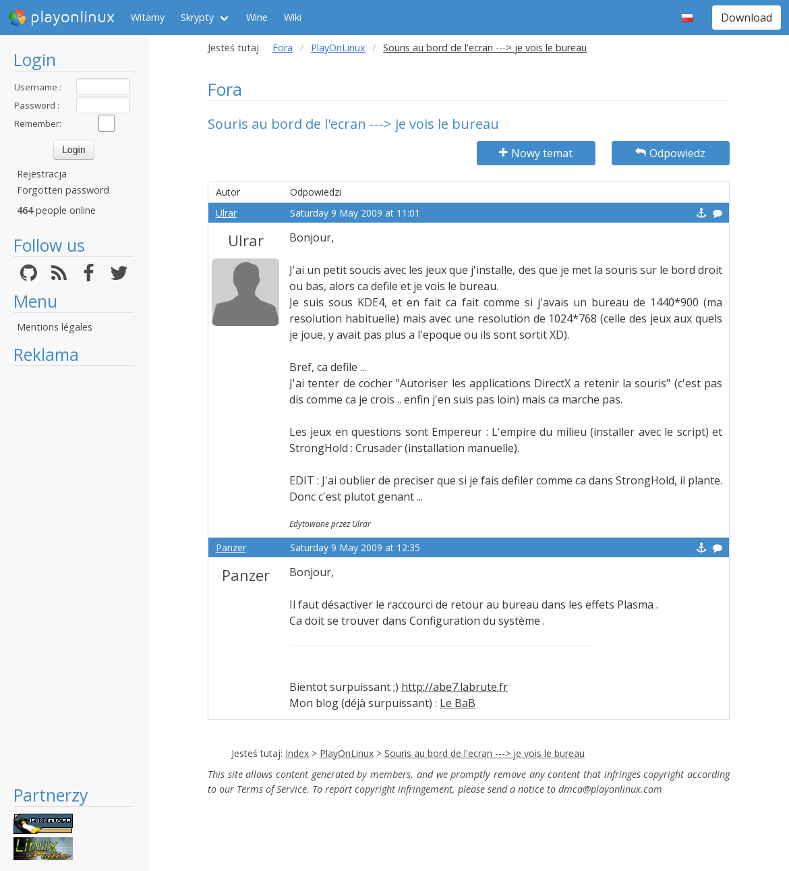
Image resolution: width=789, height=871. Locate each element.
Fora (282, 47)
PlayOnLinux (338, 47)
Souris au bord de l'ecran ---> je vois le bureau (484, 753)
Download (746, 17)
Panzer (231, 547)
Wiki (292, 17)
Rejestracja (42, 173)
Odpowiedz (670, 153)
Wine (257, 17)
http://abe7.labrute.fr (454, 686)
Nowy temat (536, 153)
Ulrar (226, 212)
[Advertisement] (73, 574)
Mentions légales (54, 326)
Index (297, 753)
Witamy (148, 17)
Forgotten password (63, 190)
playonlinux (61, 17)
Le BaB (457, 703)
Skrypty (197, 17)
